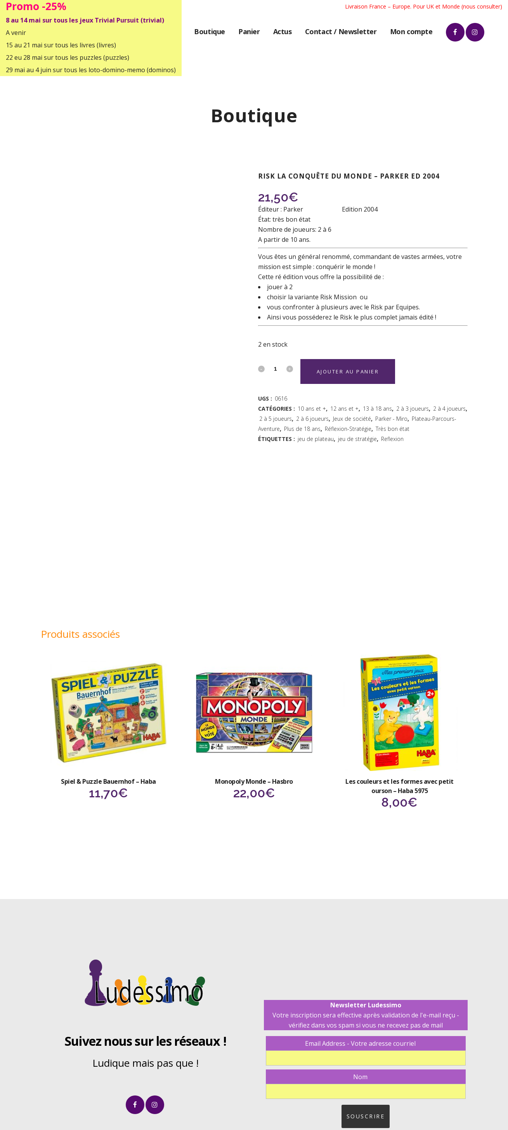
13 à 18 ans (377, 408)
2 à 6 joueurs (312, 418)
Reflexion (392, 439)
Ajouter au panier (348, 371)
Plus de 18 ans (302, 428)
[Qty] (275, 368)
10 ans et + (312, 408)
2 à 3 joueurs (412, 408)
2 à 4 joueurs (449, 408)
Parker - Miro (391, 418)
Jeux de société (352, 418)
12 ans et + (344, 408)
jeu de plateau (316, 439)
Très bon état (392, 428)
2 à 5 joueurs (275, 418)
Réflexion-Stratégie (348, 428)
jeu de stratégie (357, 439)
